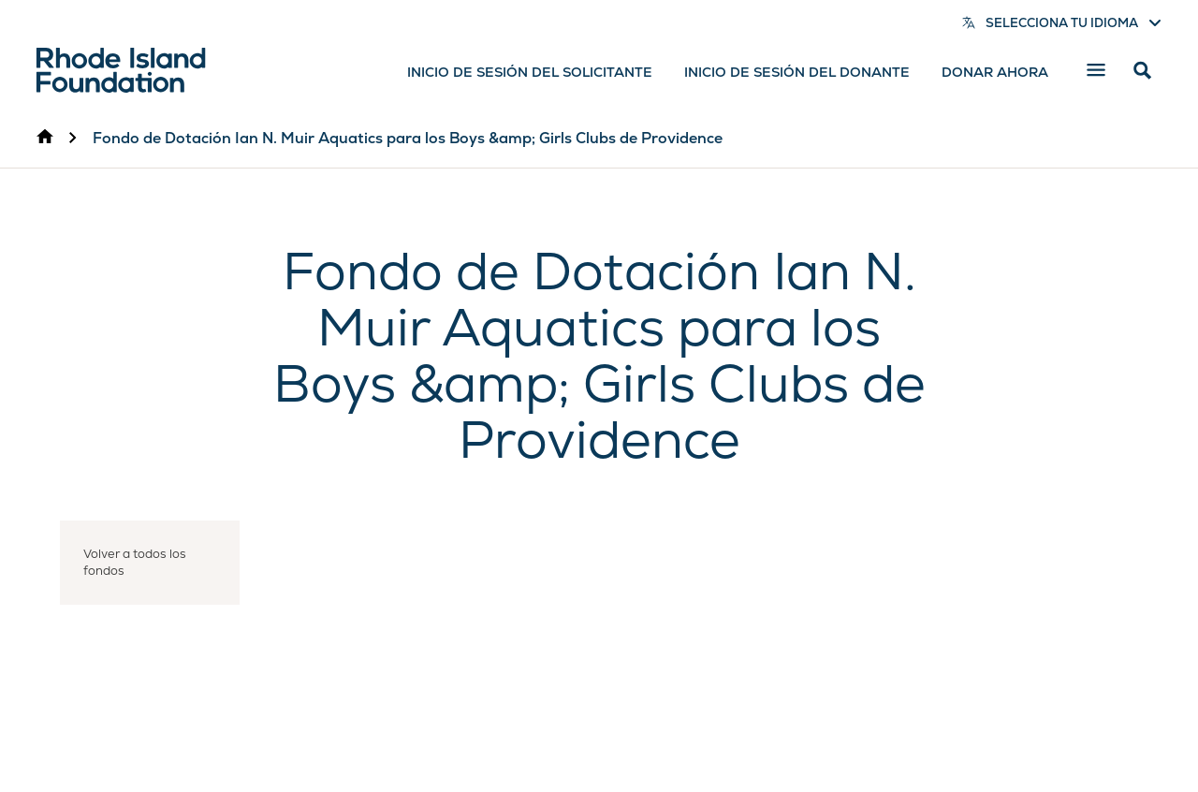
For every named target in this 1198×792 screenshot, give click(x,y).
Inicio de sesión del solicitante (529, 72)
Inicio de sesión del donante (797, 72)
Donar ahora (995, 72)
